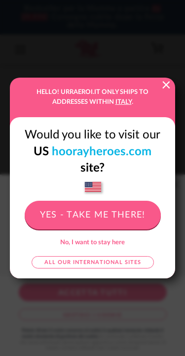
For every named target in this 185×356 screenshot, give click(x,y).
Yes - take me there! (93, 215)
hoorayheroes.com (101, 152)
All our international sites (92, 262)
